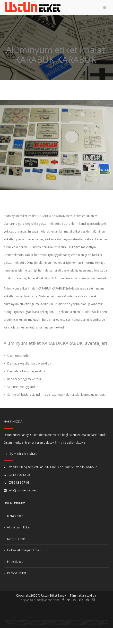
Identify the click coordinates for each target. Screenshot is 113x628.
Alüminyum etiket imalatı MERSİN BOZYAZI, (26, 622)
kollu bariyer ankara (63, 613)
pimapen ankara (58, 604)
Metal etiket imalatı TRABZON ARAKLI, (27, 620)
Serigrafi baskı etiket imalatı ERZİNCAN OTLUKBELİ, (98, 623)
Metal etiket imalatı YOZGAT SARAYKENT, (34, 621)
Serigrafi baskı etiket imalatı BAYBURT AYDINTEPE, (37, 624)
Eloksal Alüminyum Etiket (22, 550)
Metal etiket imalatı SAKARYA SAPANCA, (88, 620)
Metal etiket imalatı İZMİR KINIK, (73, 620)
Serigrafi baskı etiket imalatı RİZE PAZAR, (77, 624)
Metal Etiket (13, 516)
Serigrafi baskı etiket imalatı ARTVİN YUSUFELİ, (94, 624)
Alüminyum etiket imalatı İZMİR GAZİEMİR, (80, 621)
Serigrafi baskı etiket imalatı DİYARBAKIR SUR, (39, 623)
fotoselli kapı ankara (89, 604)
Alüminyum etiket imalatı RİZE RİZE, (97, 621)
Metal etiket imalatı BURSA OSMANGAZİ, (18, 621)
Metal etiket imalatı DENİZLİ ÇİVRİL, (49, 621)
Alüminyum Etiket (17, 527)
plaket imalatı (34, 613)
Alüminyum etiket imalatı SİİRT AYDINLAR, (79, 622)
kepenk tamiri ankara (23, 609)
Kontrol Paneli (15, 539)
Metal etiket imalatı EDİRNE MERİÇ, (12, 620)
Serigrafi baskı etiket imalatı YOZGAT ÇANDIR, (22, 623)
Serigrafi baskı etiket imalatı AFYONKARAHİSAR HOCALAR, (57, 624)
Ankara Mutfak (58, 618)
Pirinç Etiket (13, 562)
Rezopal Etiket (15, 573)
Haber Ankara (92, 613)
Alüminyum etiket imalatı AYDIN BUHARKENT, (61, 622)
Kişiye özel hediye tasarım (40, 600)
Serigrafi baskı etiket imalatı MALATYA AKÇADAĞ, (79, 623)
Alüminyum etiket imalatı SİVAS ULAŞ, (64, 621)
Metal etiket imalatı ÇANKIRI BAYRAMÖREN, (43, 620)
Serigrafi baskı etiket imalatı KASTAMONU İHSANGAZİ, (59, 623)
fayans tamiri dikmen (80, 609)
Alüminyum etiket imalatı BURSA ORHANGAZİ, (44, 622)
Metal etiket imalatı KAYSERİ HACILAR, (59, 620)
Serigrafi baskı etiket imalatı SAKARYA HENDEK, (18, 624)
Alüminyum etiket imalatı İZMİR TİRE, (94, 622)
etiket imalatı (52, 609)
